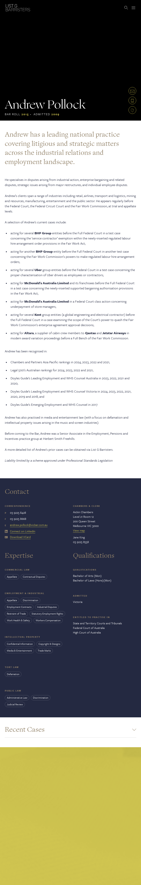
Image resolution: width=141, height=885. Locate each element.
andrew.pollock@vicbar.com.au (29, 525)
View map (79, 530)
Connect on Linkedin (22, 531)
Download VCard (20, 537)
